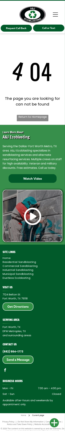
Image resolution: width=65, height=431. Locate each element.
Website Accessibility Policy (46, 424)
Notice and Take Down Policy (19, 424)
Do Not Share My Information (31, 421)
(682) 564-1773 (13, 351)
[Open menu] (55, 14)
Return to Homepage (32, 117)
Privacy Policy (8, 421)
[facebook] (5, 371)
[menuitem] (32, 258)
